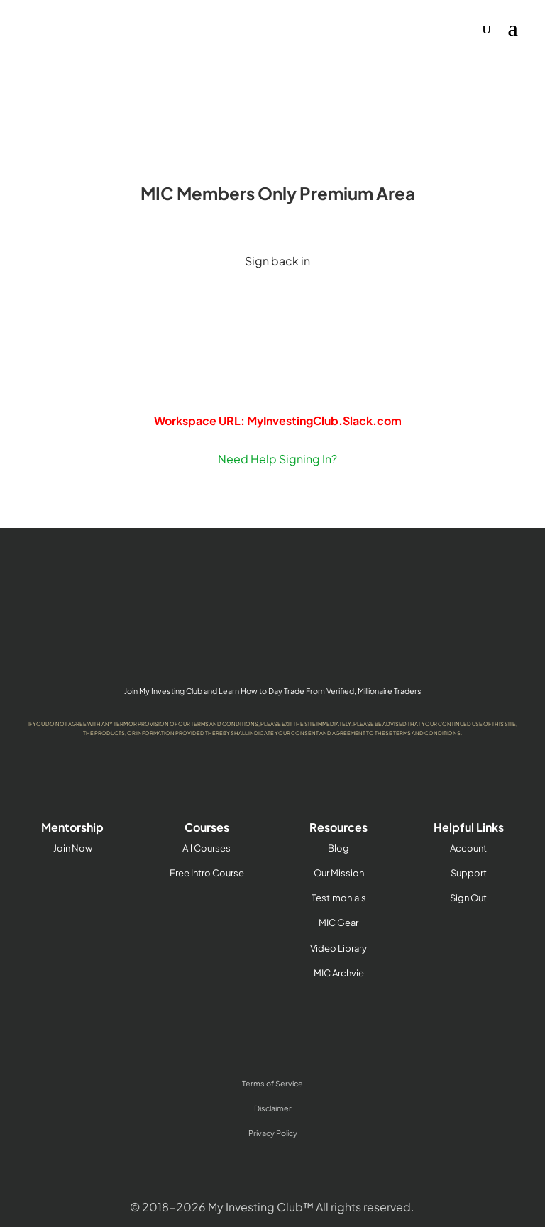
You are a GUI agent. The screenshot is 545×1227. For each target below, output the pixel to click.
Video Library (338, 948)
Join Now (72, 848)
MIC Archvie (339, 973)
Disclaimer (273, 1108)
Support (469, 873)
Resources (338, 827)
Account (468, 848)
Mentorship (72, 827)
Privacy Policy (272, 1133)
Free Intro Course (207, 873)
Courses (207, 827)
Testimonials (339, 897)
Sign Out (468, 897)
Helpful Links (469, 827)
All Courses (206, 848)
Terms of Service (272, 1083)
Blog (338, 848)
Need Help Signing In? (277, 458)
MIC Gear (338, 922)
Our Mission (339, 873)
